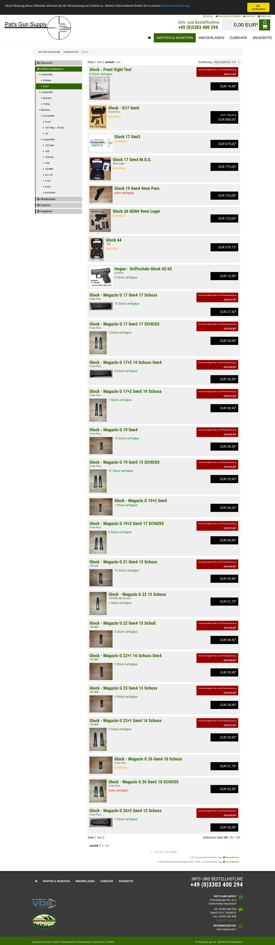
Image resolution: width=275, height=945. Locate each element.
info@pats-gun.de (226, 920)
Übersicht (46, 63)
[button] (149, 37)
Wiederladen (48, 199)
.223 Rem (49, 145)
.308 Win (49, 157)
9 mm (48, 122)
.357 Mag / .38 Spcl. (55, 127)
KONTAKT (249, 16)
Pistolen (47, 80)
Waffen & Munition (51, 69)
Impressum (98, 942)
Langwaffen (47, 92)
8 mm (48, 186)
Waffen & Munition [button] (175, 38)
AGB (56, 942)
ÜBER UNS (264, 16)
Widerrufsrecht (68, 942)
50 (231, 837)
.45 (46, 133)
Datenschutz (84, 942)
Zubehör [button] (238, 38)
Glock (46, 86)
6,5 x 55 (49, 175)
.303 (47, 151)
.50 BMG (49, 169)
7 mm (48, 181)
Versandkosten (231, 857)
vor (118, 62)
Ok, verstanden (258, 7)
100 (237, 837)
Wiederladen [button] (211, 38)
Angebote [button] (262, 38)
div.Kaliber (50, 192)
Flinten (46, 104)
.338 (47, 163)
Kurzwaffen (47, 74)
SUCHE (208, 16)
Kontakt (110, 942)
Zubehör (45, 205)
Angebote (46, 211)
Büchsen (47, 98)
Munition (45, 110)
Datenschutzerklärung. (176, 6)
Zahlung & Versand (228, 16)
